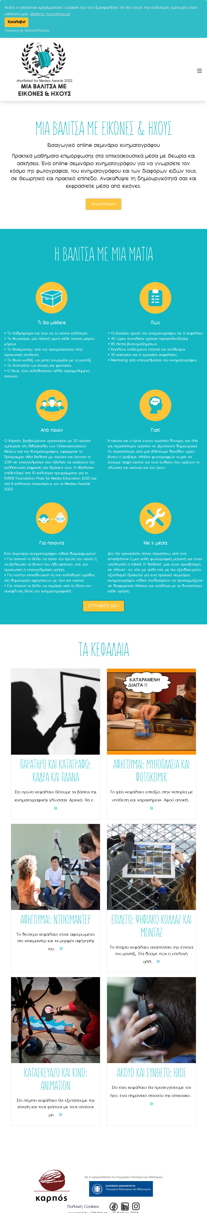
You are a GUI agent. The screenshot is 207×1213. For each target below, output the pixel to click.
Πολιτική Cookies (83, 1206)
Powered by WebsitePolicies (27, 30)
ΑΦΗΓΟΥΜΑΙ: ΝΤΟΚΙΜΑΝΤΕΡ (55, 920)
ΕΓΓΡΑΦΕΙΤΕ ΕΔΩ (103, 605)
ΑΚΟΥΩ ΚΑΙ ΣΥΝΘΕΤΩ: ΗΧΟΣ (151, 1073)
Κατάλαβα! (16, 22)
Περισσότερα (103, 204)
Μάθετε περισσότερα (50, 14)
